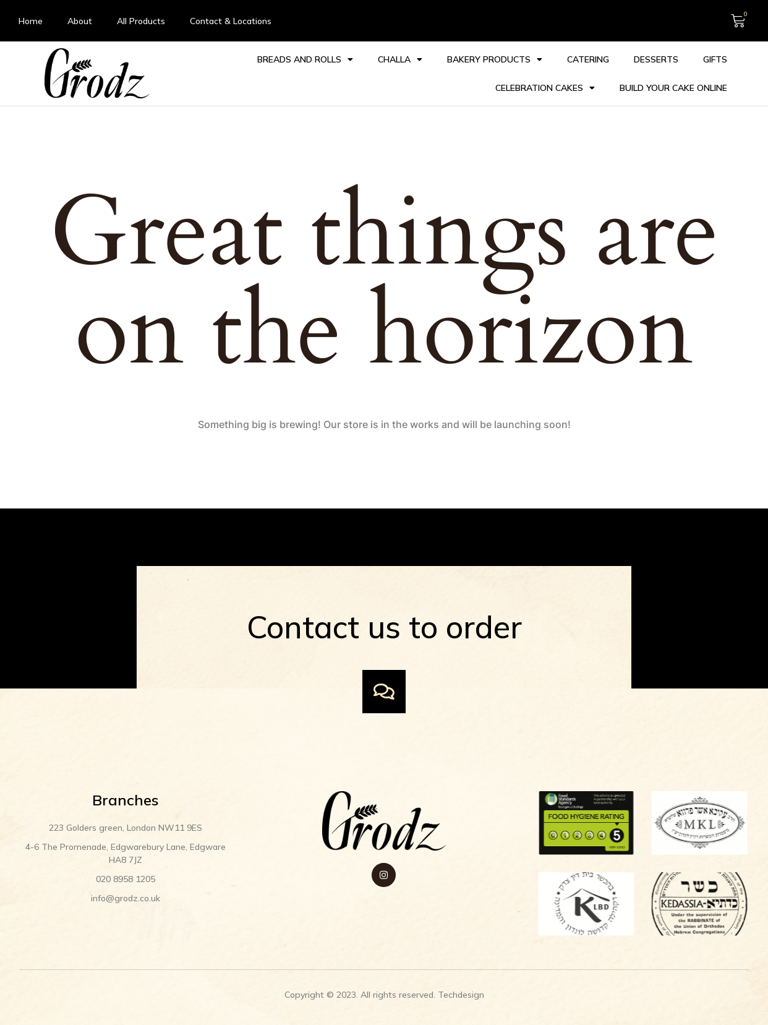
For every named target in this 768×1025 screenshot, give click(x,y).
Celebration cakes (544, 84)
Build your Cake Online (672, 84)
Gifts (714, 55)
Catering (587, 55)
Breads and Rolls (304, 55)
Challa (399, 55)
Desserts (655, 55)
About (79, 21)
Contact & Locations (230, 21)
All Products (141, 21)
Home (31, 21)
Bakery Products (493, 55)
